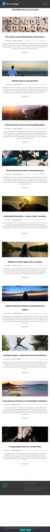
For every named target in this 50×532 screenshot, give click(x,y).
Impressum (5, 520)
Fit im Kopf (8, 47)
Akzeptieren (22, 530)
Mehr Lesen (26, 58)
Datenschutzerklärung (41, 528)
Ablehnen (28, 530)
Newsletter (5, 523)
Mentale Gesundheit (18, 47)
